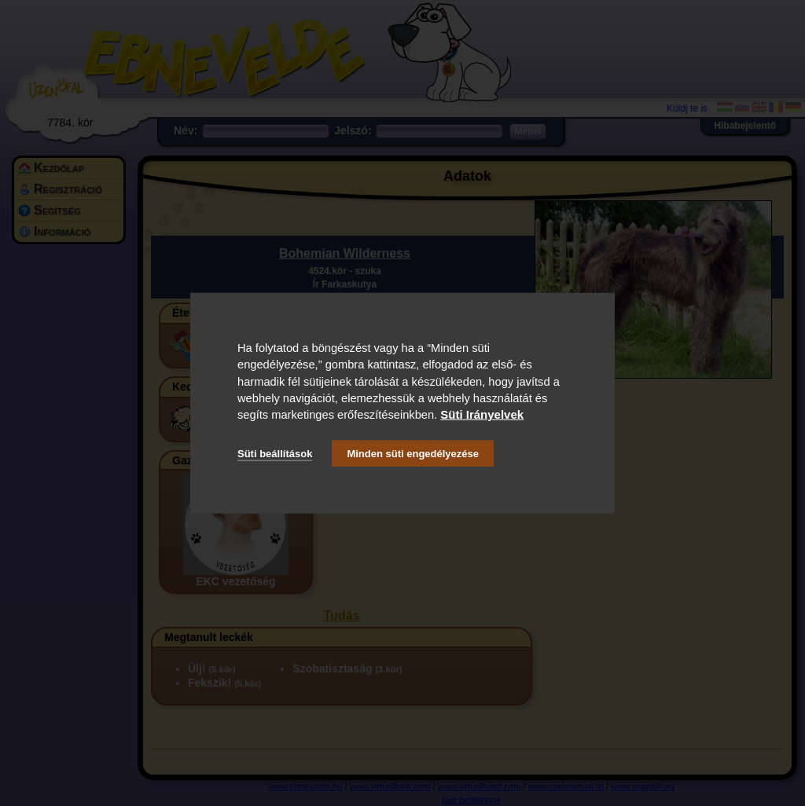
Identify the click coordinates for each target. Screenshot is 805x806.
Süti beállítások (274, 453)
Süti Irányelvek (482, 414)
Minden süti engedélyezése (413, 453)
